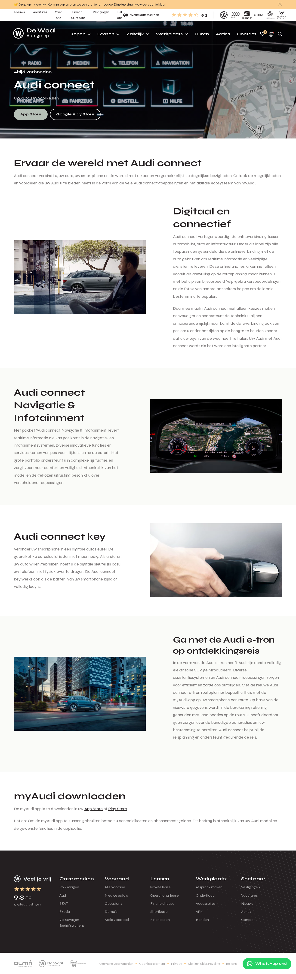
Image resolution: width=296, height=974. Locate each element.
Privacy (176, 964)
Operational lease (164, 895)
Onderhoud (205, 895)
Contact (248, 919)
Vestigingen (250, 887)
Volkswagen (69, 887)
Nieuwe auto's (116, 895)
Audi (63, 895)
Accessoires (206, 903)
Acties (246, 911)
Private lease (160, 887)
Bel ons (231, 964)
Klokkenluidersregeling (204, 964)
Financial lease (162, 903)
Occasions (113, 903)
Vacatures (249, 895)
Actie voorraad (117, 919)
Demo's (111, 911)
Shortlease (159, 911)
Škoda (64, 911)
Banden (202, 919)
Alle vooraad (115, 887)
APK (199, 911)
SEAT (63, 903)
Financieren (160, 919)
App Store (93, 808)
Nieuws (247, 903)
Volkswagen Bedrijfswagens (71, 922)
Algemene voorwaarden (116, 964)
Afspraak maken (209, 887)
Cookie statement (152, 964)
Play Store (117, 808)
